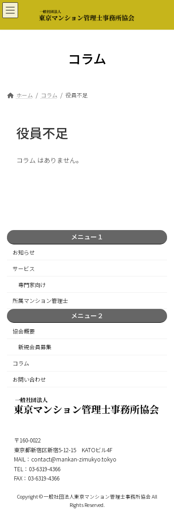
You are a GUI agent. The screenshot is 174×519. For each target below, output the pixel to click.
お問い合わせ (29, 379)
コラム (21, 363)
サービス (24, 268)
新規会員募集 (35, 347)
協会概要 (24, 331)
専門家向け (32, 284)
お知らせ (24, 252)
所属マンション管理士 (40, 301)
